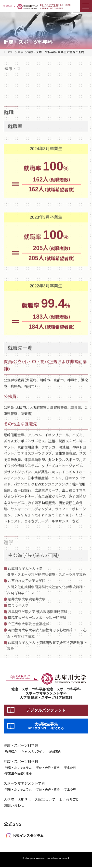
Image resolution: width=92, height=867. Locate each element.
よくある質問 (69, 800)
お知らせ (24, 800)
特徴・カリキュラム (18, 767)
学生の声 (70, 767)
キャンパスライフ (33, 751)
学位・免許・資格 (48, 767)
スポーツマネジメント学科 (24, 783)
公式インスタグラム (28, 836)
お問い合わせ (14, 805)
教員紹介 (11, 751)
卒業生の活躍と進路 (18, 773)
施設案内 (55, 751)
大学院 (9, 800)
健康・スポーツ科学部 (21, 745)
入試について (45, 800)
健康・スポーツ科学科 (21, 762)
